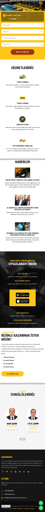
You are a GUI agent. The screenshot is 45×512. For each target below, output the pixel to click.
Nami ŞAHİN (12, 423)
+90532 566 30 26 (8, 494)
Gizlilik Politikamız (18, 508)
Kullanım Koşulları (29, 508)
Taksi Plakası (22, 103)
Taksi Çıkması (22, 82)
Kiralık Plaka (22, 124)
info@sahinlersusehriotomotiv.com (14, 498)
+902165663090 (7, 491)
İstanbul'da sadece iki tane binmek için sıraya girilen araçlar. (22, 234)
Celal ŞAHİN (33, 423)
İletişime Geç (12, 374)
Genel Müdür (11, 426)
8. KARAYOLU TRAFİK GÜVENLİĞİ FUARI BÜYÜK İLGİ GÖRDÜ (22, 209)
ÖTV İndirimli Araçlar (23, 146)
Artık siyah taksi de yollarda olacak (22, 180)
